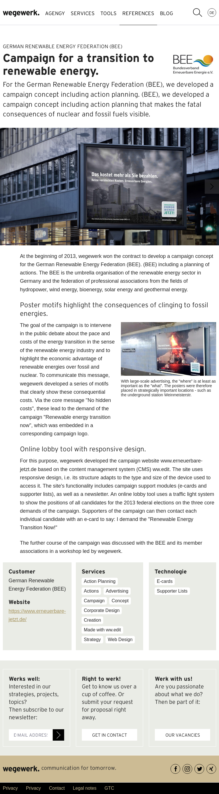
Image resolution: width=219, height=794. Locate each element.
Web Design (120, 639)
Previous (7, 186)
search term (197, 12)
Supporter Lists (172, 591)
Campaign (94, 600)
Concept (120, 600)
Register (58, 735)
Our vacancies (182, 735)
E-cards (165, 581)
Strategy (92, 639)
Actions (91, 591)
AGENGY (55, 13)
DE (212, 13)
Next (212, 186)
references (138, 13)
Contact (57, 788)
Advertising (117, 591)
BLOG (166, 13)
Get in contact (109, 735)
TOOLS (108, 13)
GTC (109, 788)
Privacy (10, 788)
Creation (92, 620)
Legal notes (84, 788)
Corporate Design (101, 610)
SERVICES (83, 13)
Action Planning (99, 581)
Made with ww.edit (102, 629)
